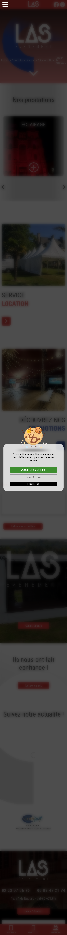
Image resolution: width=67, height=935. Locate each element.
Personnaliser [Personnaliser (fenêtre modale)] (33, 484)
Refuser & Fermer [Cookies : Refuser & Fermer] (33, 477)
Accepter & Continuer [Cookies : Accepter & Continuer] (33, 469)
